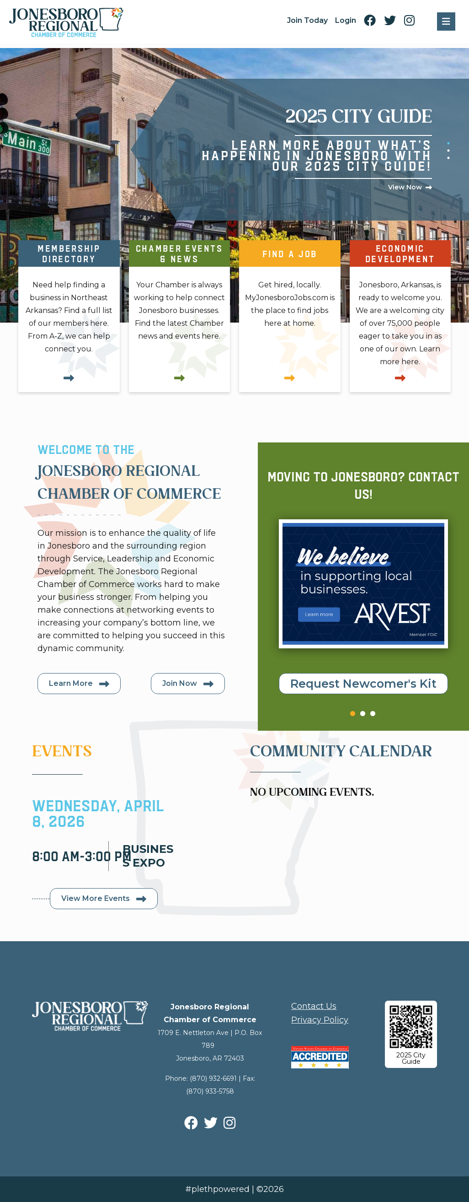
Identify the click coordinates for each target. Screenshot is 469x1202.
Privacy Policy (319, 1020)
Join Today (307, 20)
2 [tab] (446, 148)
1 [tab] (446, 141)
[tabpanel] (304, 149)
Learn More (71, 683)
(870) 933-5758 (210, 1091)
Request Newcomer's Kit (363, 683)
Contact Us (313, 1006)
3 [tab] (446, 155)
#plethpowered (217, 1189)
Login (345, 20)
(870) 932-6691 (213, 1078)
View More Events (95, 898)
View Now (405, 187)
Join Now (179, 683)
